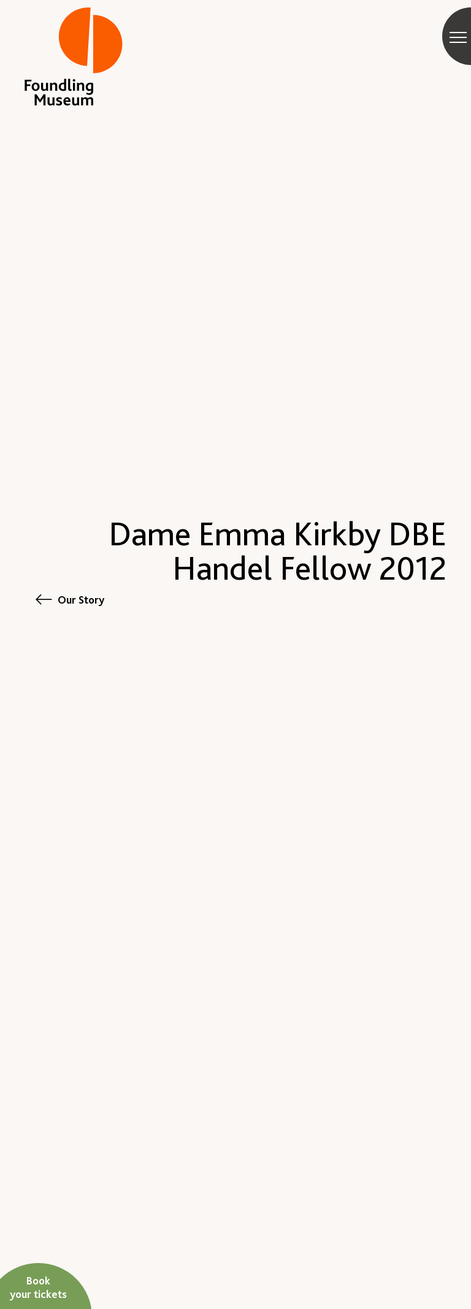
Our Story (81, 599)
